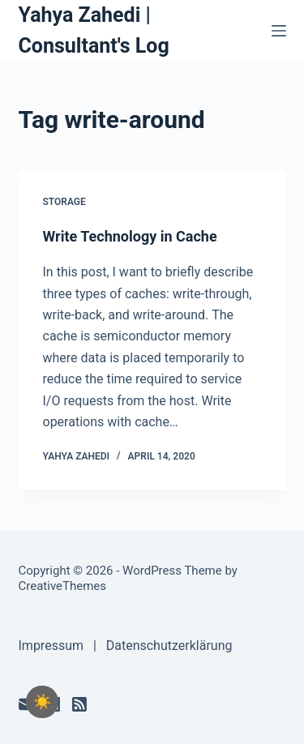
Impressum (51, 645)
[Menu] (279, 31)
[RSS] (79, 704)
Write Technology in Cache (130, 236)
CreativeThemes (63, 586)
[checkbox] (42, 702)
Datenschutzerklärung (169, 645)
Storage (64, 201)
